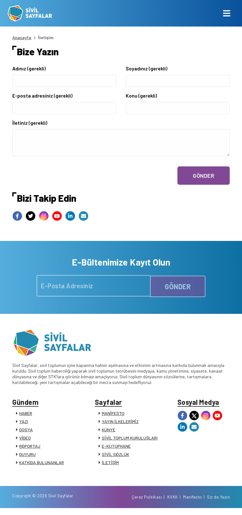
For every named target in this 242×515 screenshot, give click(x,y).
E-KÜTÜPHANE (116, 448)
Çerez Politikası (147, 503)
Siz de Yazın (218, 503)
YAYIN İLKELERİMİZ (120, 423)
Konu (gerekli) (141, 96)
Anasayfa (21, 37)
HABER (25, 415)
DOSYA (26, 431)
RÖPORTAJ (29, 448)
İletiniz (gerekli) (29, 123)
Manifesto (192, 503)
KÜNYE (108, 431)
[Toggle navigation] (226, 13)
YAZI (23, 423)
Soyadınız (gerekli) (146, 68)
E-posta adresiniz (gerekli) (42, 96)
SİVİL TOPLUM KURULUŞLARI (130, 440)
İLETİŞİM (110, 464)
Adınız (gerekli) (29, 68)
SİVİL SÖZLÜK (115, 456)
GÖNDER (203, 175)
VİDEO (25, 440)
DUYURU (27, 456)
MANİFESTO (113, 415)
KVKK (172, 503)
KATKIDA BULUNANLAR (41, 464)
